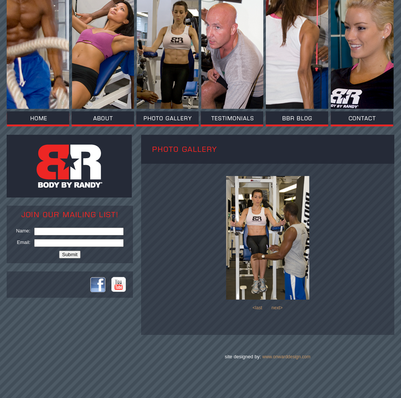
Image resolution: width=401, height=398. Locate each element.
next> (277, 307)
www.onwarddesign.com (286, 356)
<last (257, 307)
